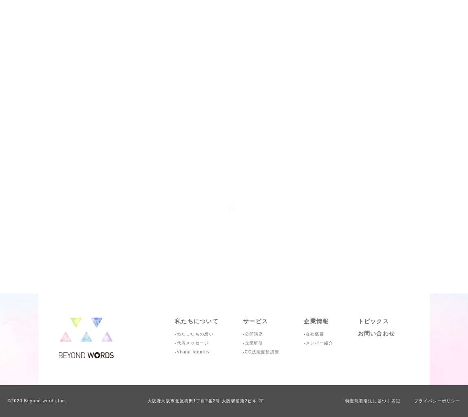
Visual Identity (193, 352)
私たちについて (197, 321)
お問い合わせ (376, 333)
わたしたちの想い (195, 334)
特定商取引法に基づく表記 (372, 401)
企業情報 (316, 321)
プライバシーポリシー (437, 401)
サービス (255, 321)
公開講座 (254, 334)
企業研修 (254, 343)
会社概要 (315, 334)
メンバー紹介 (319, 343)
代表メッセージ (193, 343)
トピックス (373, 321)
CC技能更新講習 (262, 352)
